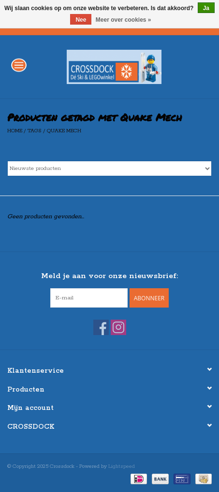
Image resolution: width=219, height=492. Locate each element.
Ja (206, 8)
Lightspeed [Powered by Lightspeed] (121, 466)
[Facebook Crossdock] (101, 327)
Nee (80, 19)
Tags (35, 130)
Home (14, 130)
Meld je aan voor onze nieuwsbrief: (109, 276)
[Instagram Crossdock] (118, 327)
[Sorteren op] (109, 168)
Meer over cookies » (123, 19)
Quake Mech (64, 130)
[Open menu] (19, 64)
